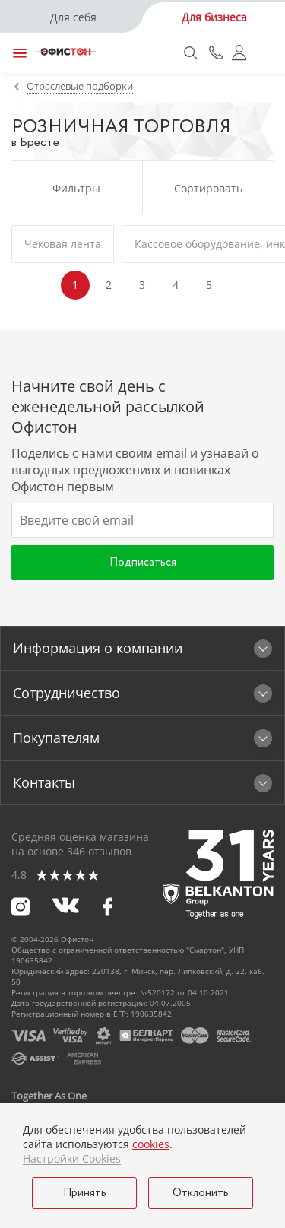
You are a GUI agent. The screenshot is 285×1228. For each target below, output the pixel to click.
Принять (84, 1193)
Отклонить (201, 1193)
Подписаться (142, 562)
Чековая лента (62, 243)
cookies (150, 1144)
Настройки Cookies (72, 1159)
